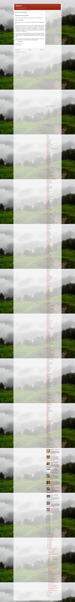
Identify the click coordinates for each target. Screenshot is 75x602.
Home (30, 49)
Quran (47, 298)
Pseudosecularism (49, 295)
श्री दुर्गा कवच (48, 435)
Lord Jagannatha (49, 251)
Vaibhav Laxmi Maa (49, 356)
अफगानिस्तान (48, 374)
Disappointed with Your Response (53, 559)
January (49, 593)
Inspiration (48, 223)
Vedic (47, 361)
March (49, 547)
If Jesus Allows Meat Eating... (52, 575)
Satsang (48, 310)
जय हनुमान (48, 394)
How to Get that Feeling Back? (52, 579)
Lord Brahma (48, 247)
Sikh (47, 329)
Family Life (48, 191)
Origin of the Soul (51, 583)
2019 (48, 519)
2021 (48, 518)
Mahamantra (48, 257)
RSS (47, 304)
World (47, 370)
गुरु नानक (48, 389)
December (50, 534)
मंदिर (47, 419)
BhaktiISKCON (49, 147)
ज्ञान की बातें (48, 395)
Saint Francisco (49, 308)
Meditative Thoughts (51, 551)
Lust (47, 253)
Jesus (47, 229)
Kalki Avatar (48, 234)
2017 (48, 522)
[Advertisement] (55, 18)
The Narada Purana (49, 350)
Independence (49, 219)
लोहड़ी (47, 427)
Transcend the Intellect (51, 556)
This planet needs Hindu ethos (52, 590)
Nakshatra (48, 275)
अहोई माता (48, 376)
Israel (47, 227)
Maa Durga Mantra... (54, 455)
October (49, 537)
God (47, 200)
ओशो (47, 381)
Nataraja (48, 280)
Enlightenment (49, 187)
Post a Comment (19, 45)
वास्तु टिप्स (48, 428)
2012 (48, 529)
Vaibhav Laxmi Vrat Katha (54, 508)
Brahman (48, 153)
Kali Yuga (48, 233)
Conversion (48, 163)
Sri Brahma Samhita (49, 337)
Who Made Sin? (50, 572)
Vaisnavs (48, 357)
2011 (48, 530)
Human (48, 215)
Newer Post (17, 49)
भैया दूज (48, 417)
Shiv (47, 322)
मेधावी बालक (48, 423)
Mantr (47, 262)
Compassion (48, 161)
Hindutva (48, 210)
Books (47, 152)
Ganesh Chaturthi (49, 199)
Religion (48, 303)
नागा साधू (48, 408)
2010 (48, 532)
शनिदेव (47, 431)
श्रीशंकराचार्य (48, 437)
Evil (47, 189)
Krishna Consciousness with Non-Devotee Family (53, 588)
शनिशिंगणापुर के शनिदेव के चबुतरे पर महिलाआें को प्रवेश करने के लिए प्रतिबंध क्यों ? (55, 488)
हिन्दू (47, 442)
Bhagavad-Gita (49, 144)
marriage (48, 266)
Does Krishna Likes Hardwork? (52, 548)
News (47, 281)
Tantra (47, 346)
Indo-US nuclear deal (50, 222)
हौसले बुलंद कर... (50, 571)
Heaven (48, 205)
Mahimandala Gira (49, 261)
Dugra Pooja (48, 181)
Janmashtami (48, 228)
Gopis (47, 201)
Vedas (47, 360)
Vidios (47, 366)
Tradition (48, 352)
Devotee (48, 171)
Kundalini (48, 241)
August (49, 540)
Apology (48, 142)
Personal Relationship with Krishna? (53, 582)
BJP (47, 151)
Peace (47, 284)
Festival (48, 195)
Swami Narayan (49, 342)
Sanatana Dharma (49, 309)
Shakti (47, 319)
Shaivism (48, 318)
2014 (48, 526)
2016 (48, 523)
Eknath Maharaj (49, 186)
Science (48, 314)
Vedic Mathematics (49, 362)
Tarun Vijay (48, 347)
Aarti (47, 137)
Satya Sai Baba (49, 312)
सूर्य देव (47, 441)
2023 (48, 516)
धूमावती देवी (48, 407)
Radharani (48, 299)
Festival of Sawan (49, 196)
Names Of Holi (49, 276)
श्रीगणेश (48, 436)
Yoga (47, 371)
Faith (47, 190)
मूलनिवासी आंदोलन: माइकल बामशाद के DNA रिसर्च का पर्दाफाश (54, 463)
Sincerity (48, 332)
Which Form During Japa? (52, 568)
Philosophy (48, 285)
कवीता (47, 385)
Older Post (42, 49)
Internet (48, 224)
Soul (47, 333)
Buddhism (48, 156)
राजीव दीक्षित (48, 426)
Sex (47, 317)
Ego (47, 185)
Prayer (47, 290)
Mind (47, 271)
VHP (47, 365)
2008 (48, 595)
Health (47, 204)
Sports (47, 336)
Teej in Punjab (53, 474)
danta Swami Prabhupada (50, 167)
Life (47, 243)
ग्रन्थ (47, 390)
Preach (47, 291)
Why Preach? (50, 560)
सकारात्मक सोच (49, 438)
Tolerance (48, 351)
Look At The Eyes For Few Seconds (53, 576)
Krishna (48, 238)
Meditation (48, 270)
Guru (47, 203)
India (47, 220)
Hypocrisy (48, 218)
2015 (48, 525)
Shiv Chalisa (48, 323)
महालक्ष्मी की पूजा (49, 421)
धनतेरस (48, 403)
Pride (47, 294)
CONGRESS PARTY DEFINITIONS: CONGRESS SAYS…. (53, 565)
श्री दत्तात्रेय (48, 433)
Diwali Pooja (48, 176)
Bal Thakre (48, 143)
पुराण (47, 412)
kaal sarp (48, 232)
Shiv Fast (48, 324)
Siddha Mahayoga (49, 328)
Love (47, 252)
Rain (47, 300)
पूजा (47, 413)
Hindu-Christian (49, 209)
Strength (48, 341)
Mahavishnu (48, 260)
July (49, 541)
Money (48, 272)
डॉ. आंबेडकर (48, 398)
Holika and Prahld (49, 214)
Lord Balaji (48, 246)
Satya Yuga (48, 313)
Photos (47, 286)
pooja (47, 289)
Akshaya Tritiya (49, 139)
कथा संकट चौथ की (49, 383)
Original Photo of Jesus (54, 481)
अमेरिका (48, 375)
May (49, 544)
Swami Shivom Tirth (50, 343)
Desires (48, 170)
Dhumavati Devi (49, 172)
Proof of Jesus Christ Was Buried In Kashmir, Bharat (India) (54, 495)
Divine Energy (49, 175)
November (50, 536)
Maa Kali (48, 256)
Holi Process (48, 213)
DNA (47, 177)
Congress (48, 162)
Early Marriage (49, 182)
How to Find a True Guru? (52, 563)
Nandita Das (48, 279)
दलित (47, 400)
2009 (48, 533)
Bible (47, 149)
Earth (47, 184)
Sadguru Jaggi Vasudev (50, 305)
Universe (48, 355)
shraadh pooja (49, 327)
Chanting (48, 158)
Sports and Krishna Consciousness (53, 585)
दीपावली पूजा (48, 402)
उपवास (47, 380)
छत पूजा (48, 393)
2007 (48, 596)
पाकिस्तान (48, 409)
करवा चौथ (48, 384)
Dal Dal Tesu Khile (51, 569)
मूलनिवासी (48, 422)
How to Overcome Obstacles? (52, 586)
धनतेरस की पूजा (49, 404)
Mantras (48, 265)
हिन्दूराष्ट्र (19, 6)
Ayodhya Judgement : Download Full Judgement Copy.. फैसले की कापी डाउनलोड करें (55, 470)
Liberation (48, 242)
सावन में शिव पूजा (49, 440)
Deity (47, 168)
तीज (47, 399)
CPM (47, 166)
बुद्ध (47, 414)
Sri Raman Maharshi (50, 338)
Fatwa (47, 194)
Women (48, 369)
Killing (48, 237)
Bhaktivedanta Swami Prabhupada (51, 148)
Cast (47, 157)
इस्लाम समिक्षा (48, 379)
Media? (48, 267)
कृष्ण (47, 388)
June (49, 543)
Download (48, 180)
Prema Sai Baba (49, 293)
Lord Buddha (48, 248)
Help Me (48, 208)
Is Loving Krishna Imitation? (52, 578)
